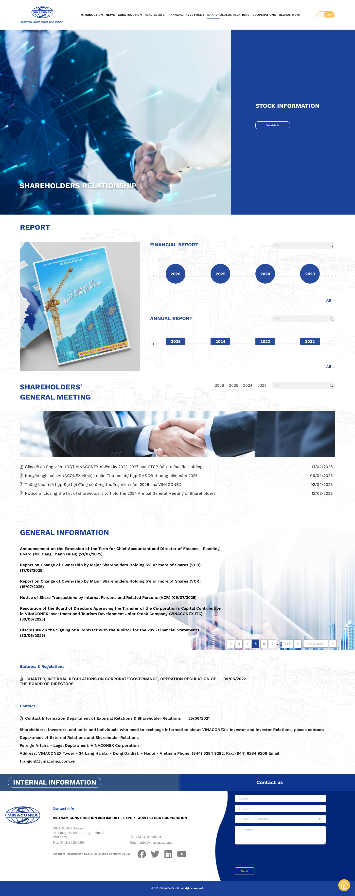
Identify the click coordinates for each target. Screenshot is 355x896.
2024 (247, 385)
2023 (261, 385)
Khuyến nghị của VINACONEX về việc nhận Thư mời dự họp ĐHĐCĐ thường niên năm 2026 (111, 497)
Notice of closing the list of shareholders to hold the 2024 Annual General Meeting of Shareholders (120, 515)
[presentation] (153, 298)
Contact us (269, 782)
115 (287, 644)
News (110, 15)
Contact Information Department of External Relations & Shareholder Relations (115, 740)
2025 (233, 385)
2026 (219, 385)
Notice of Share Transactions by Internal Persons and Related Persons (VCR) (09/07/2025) (108, 597)
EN (328, 15)
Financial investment (186, 15)
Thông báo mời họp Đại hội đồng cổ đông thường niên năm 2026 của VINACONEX (103, 506)
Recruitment (290, 15)
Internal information (54, 782)
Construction (130, 15)
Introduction (91, 15)
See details (272, 125)
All (330, 322)
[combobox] (280, 819)
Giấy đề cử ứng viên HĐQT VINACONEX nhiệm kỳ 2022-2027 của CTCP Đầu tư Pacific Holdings (114, 488)
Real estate (155, 15)
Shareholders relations (228, 15)
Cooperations (264, 15)
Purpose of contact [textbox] (253, 819)
